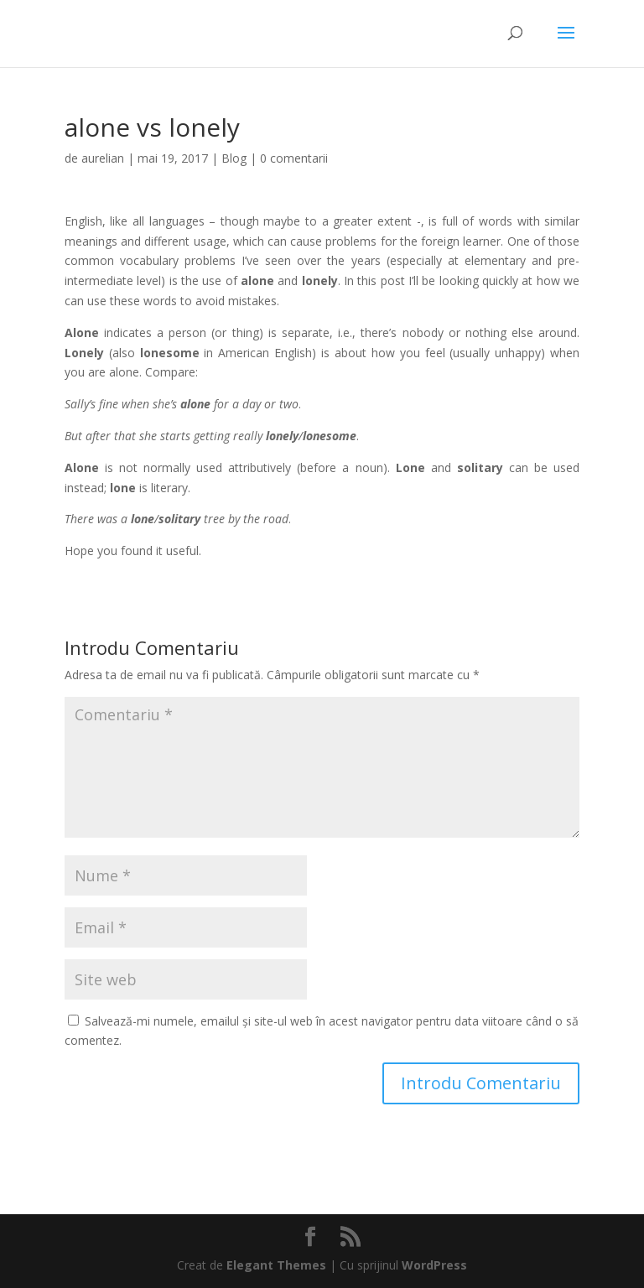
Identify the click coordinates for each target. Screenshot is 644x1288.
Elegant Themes (276, 1265)
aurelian (102, 158)
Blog (234, 158)
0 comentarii (294, 158)
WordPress (434, 1265)
